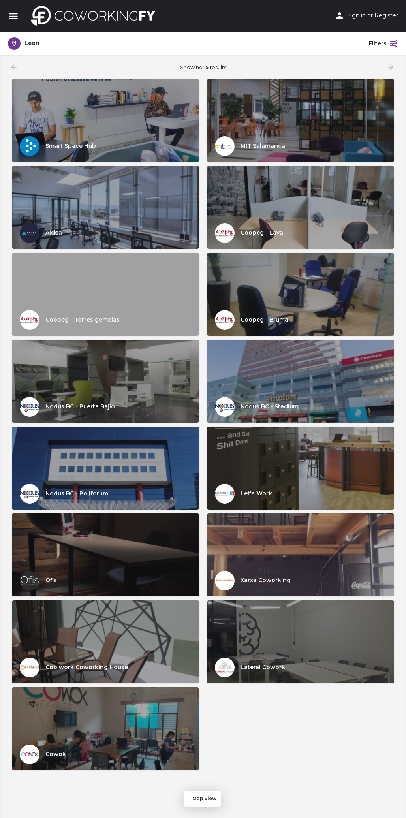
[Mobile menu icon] (13, 16)
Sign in (356, 15)
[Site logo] (95, 16)
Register (386, 15)
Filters (383, 43)
